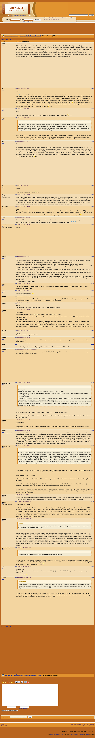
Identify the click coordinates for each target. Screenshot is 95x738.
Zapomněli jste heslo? (28, 21)
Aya (3, 88)
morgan (4, 430)
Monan (4, 519)
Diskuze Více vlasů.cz (11, 36)
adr (16, 43)
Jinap (3, 195)
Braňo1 (4, 303)
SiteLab (87, 734)
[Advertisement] (65, 10)
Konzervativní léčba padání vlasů (30, 36)
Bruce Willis (5, 207)
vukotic (4, 256)
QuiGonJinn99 (6, 383)
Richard (4, 118)
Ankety (23, 15)
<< (2, 39)
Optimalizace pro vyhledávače (77, 734)
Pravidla (19, 15)
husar (3, 344)
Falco (3, 291)
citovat (92, 43)
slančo (4, 495)
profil (3, 44)
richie (3, 43)
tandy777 (4, 337)
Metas (3, 217)
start (3, 284)
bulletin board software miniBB (56, 734)
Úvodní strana (13, 15)
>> (10, 39)
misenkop (4, 225)
